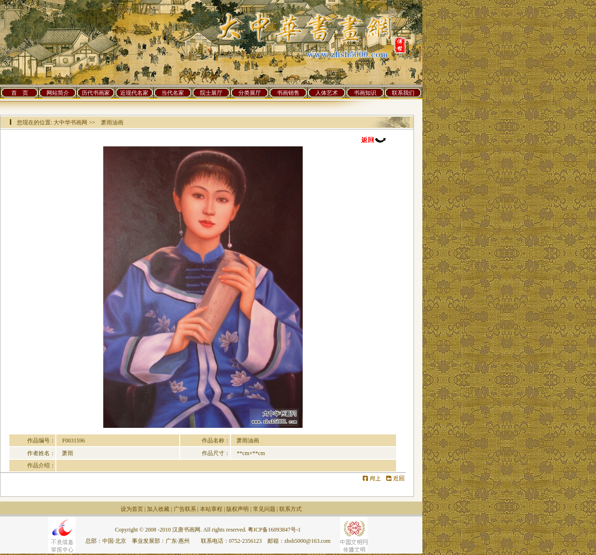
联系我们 (403, 93)
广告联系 (185, 509)
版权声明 (237, 509)
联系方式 (290, 509)
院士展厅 (211, 93)
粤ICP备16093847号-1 (274, 529)
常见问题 (264, 509)
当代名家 (172, 93)
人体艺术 (326, 93)
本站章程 (211, 509)
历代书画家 (96, 93)
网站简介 (57, 93)
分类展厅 (249, 93)
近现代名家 (134, 93)
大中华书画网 (70, 122)
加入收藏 (158, 509)
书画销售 (288, 93)
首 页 (19, 93)
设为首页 (132, 509)
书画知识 (365, 93)
